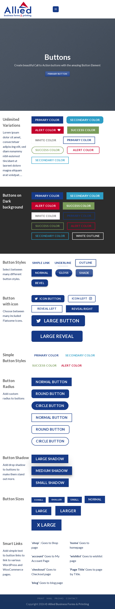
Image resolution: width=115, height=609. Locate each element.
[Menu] (56, 9)
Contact (71, 598)
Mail (49, 598)
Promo (59, 598)
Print (40, 598)
